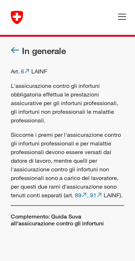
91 (93, 195)
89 (78, 195)
